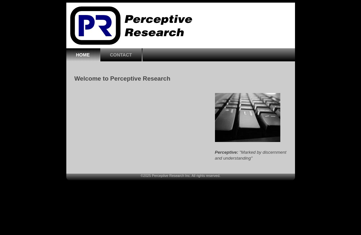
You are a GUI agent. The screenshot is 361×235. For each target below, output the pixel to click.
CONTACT (121, 54)
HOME (83, 54)
